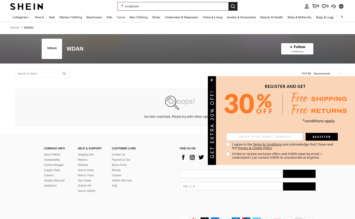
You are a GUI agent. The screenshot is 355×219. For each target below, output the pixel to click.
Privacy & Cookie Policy (255, 148)
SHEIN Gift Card (122, 180)
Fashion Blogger (54, 165)
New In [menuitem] (39, 17)
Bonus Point (119, 165)
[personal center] (306, 6)
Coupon (116, 175)
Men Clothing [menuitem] (139, 17)
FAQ (114, 185)
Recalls (116, 170)
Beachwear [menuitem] (94, 17)
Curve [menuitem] (121, 17)
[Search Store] (64, 73)
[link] (315, 6)
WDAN (75, 49)
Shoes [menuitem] (156, 17)
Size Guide (84, 180)
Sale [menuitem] (52, 17)
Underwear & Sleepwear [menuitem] (181, 17)
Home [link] (14, 28)
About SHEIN (52, 154)
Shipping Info (86, 154)
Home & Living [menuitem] (212, 17)
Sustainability (52, 159)
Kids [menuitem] (109, 17)
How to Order (86, 170)
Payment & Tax (121, 159)
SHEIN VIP (84, 185)
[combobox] (328, 73)
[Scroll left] (336, 17)
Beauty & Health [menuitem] (271, 17)
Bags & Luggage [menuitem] (327, 17)
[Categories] (21, 17)
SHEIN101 (50, 185)
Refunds (83, 165)
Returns (82, 159)
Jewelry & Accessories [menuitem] (241, 17)
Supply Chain (52, 170)
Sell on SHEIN (86, 191)
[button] (173, 6)
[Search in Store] (42, 73)
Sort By (306, 73)
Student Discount (54, 180)
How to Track (86, 175)
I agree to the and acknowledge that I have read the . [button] (283, 146)
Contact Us (118, 154)
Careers (49, 175)
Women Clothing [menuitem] (70, 17)
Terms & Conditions (267, 144)
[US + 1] (189, 186)
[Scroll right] (341, 17)
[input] (264, 137)
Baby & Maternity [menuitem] (300, 17)
